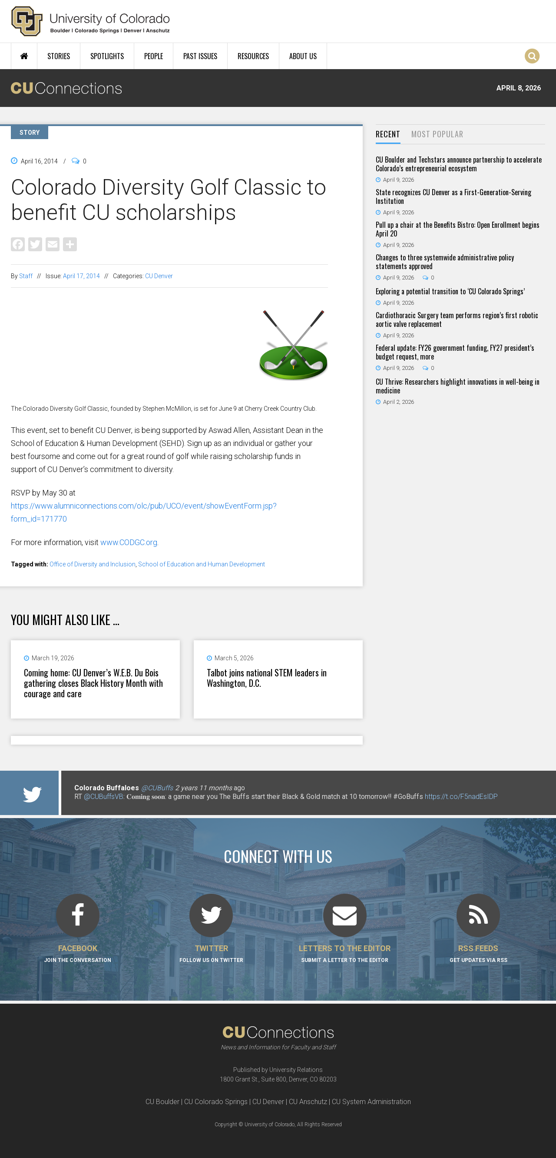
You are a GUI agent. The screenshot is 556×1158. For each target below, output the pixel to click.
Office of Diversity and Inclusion (93, 564)
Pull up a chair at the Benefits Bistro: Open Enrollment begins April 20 (457, 229)
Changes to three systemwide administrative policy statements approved (445, 261)
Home (24, 56)
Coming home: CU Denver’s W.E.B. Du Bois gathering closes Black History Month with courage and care (93, 683)
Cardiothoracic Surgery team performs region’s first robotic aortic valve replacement (457, 319)
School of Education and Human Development (201, 564)
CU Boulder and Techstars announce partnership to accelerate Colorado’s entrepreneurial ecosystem (459, 163)
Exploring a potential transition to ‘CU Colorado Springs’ (450, 291)
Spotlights (107, 56)
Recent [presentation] (388, 134)
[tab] (388, 134)
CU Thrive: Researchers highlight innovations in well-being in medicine (457, 386)
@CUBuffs (157, 788)
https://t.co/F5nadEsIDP (461, 796)
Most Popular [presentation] (437, 134)
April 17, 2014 (81, 276)
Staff (26, 276)
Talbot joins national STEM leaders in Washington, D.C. (267, 677)
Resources (253, 56)
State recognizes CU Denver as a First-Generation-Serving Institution (453, 196)
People (153, 56)
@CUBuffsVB (103, 796)
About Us (303, 56)
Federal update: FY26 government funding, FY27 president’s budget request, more (455, 352)
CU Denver (159, 276)
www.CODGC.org (128, 542)
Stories (58, 56)
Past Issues (200, 56)
